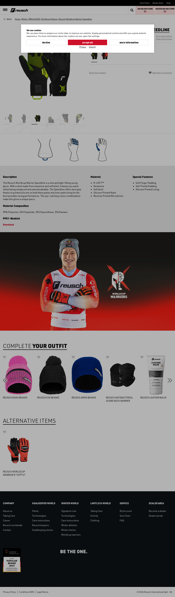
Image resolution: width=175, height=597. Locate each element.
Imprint (92, 47)
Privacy (82, 47)
